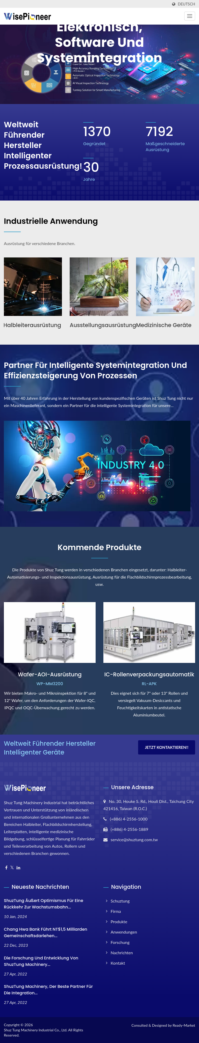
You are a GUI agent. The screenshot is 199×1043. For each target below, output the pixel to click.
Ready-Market (184, 1025)
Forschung (120, 942)
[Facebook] (6, 868)
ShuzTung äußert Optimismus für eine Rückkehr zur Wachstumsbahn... (43, 904)
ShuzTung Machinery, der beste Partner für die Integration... (48, 989)
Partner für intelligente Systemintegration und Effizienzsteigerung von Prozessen (95, 370)
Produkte (119, 921)
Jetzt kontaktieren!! (166, 747)
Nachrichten (122, 952)
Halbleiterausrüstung (33, 325)
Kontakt (118, 962)
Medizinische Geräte (164, 325)
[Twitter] (12, 868)
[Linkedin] (18, 868)
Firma (116, 911)
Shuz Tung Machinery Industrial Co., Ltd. (35, 1030)
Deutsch (186, 4)
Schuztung (120, 900)
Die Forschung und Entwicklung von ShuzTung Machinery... (41, 961)
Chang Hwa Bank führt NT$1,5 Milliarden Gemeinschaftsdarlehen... (45, 932)
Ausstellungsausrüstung (103, 325)
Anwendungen (124, 931)
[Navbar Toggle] (189, 16)
